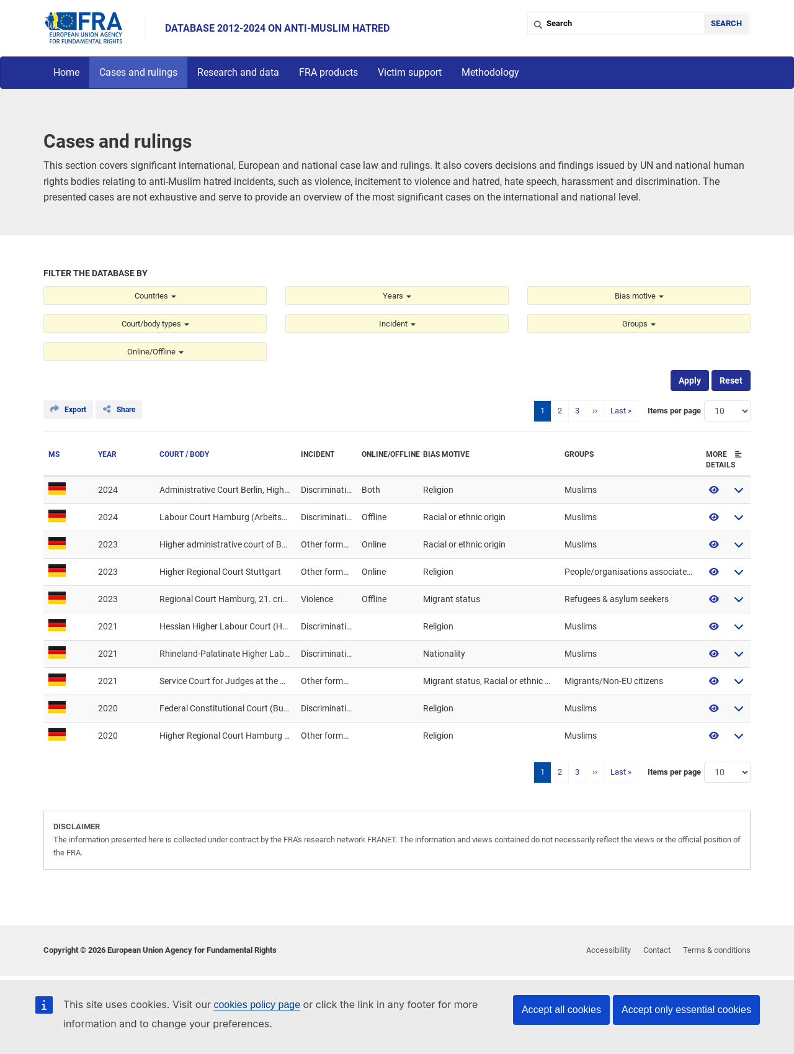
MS (54, 454)
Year (107, 454)
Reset (731, 380)
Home (66, 72)
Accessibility (608, 950)
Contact (657, 950)
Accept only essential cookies (686, 1009)
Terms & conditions (717, 950)
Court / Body (184, 454)
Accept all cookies (561, 1009)
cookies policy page (256, 1004)
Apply (690, 380)
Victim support (410, 72)
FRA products (328, 72)
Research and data (238, 72)
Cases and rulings (138, 72)
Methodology (490, 72)
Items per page (674, 410)
